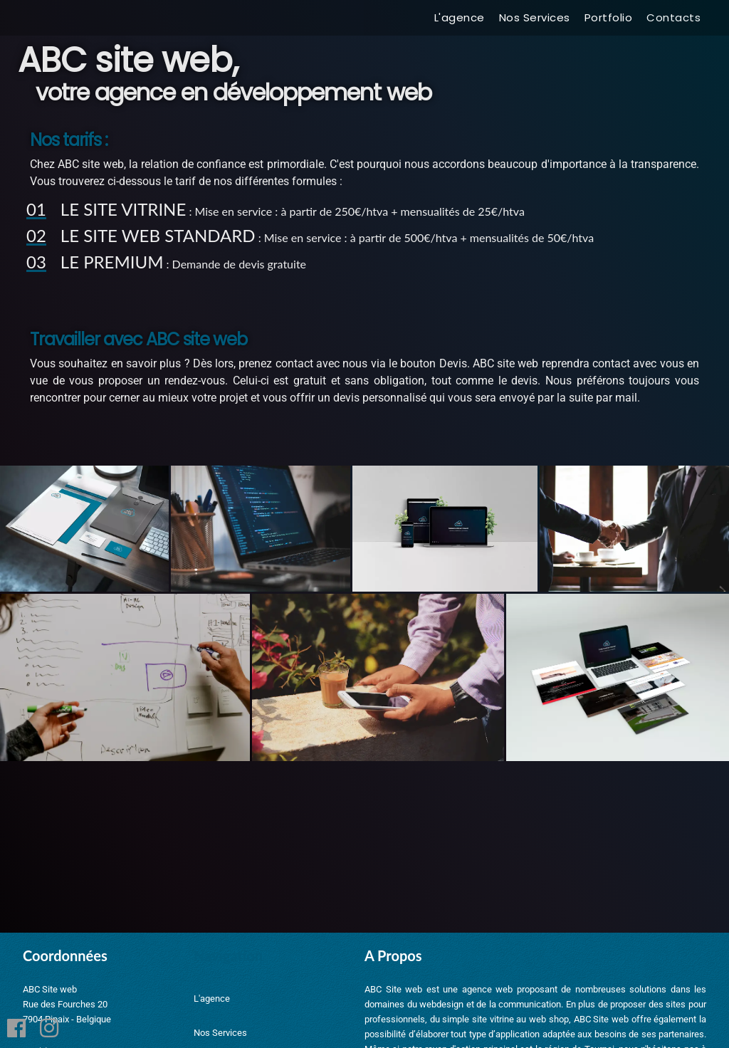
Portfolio (608, 17)
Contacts (673, 17)
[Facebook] (16, 1030)
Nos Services (534, 17)
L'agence (459, 17)
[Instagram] (49, 1030)
